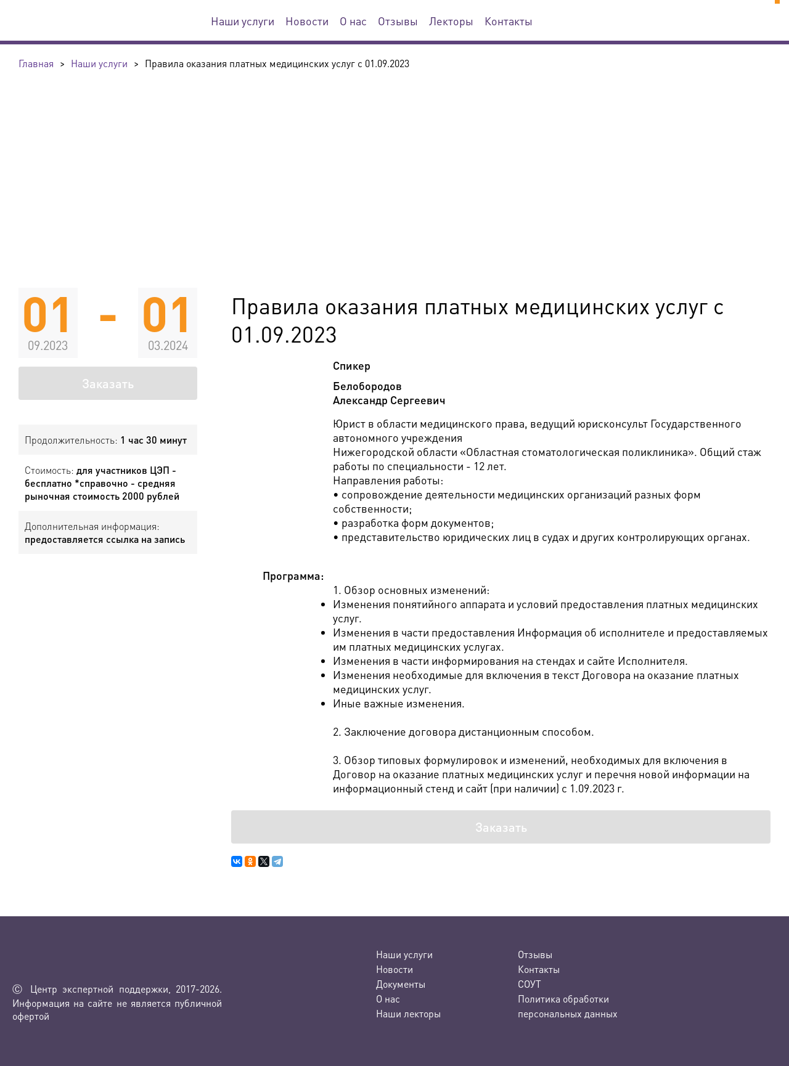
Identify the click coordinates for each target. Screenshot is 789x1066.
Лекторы (451, 21)
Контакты (508, 21)
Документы (400, 983)
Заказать (108, 383)
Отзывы (398, 21)
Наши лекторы (408, 1013)
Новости (307, 21)
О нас (353, 21)
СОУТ (529, 983)
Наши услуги (242, 21)
